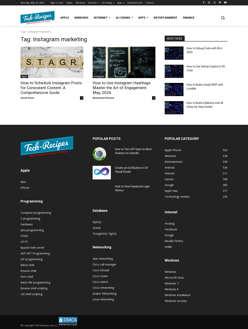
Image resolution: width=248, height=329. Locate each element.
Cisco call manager (104, 264)
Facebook (171, 229)
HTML (24, 236)
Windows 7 (171, 283)
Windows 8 (171, 289)
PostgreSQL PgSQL (105, 233)
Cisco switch (100, 282)
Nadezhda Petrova (103, 97)
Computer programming (36, 212)
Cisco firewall (101, 270)
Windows (170, 272)
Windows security (176, 301)
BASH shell (27, 265)
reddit (168, 247)
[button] (222, 17)
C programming (30, 218)
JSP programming (31, 259)
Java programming (32, 230)
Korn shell (27, 276)
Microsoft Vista (174, 277)
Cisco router (100, 276)
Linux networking (103, 299)
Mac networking (103, 258)
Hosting (169, 223)
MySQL (97, 222)
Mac (23, 182)
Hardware (27, 224)
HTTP (24, 242)
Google (169, 235)
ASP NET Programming (35, 253)
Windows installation (177, 295)
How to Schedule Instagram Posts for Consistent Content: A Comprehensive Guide (51, 88)
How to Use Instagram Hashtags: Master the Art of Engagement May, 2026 (122, 88)
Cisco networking (103, 287)
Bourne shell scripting (34, 288)
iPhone (25, 187)
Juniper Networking (104, 293)
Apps (24, 76)
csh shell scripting (31, 294)
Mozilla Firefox (174, 241)
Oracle (97, 228)
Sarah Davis (27, 97)
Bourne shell (28, 271)
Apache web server (32, 247)
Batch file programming (35, 282)
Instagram (99, 76)
